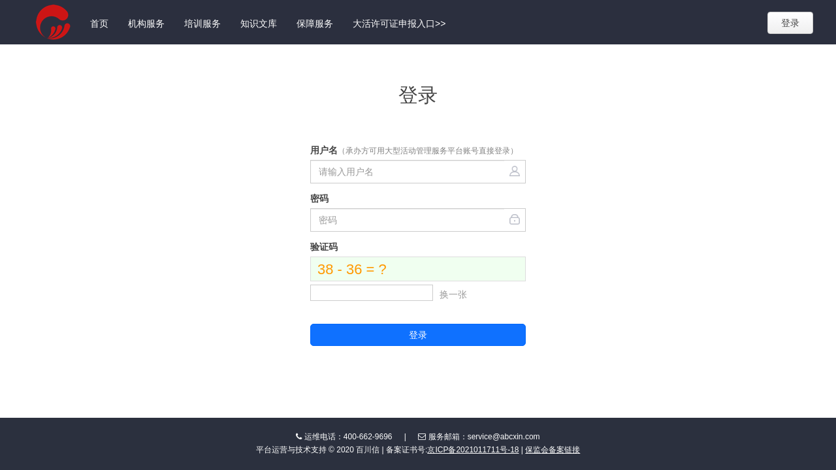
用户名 (414, 150)
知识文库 (258, 23)
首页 (99, 23)
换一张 (453, 294)
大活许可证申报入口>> (399, 23)
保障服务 (315, 23)
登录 (790, 23)
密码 (319, 198)
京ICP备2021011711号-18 (473, 449)
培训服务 (202, 23)
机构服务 (146, 23)
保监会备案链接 (552, 449)
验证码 (324, 247)
